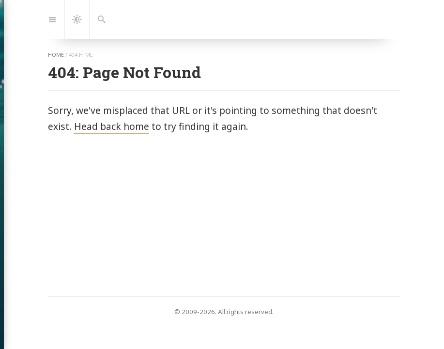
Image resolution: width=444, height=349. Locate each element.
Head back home (111, 126)
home (56, 54)
